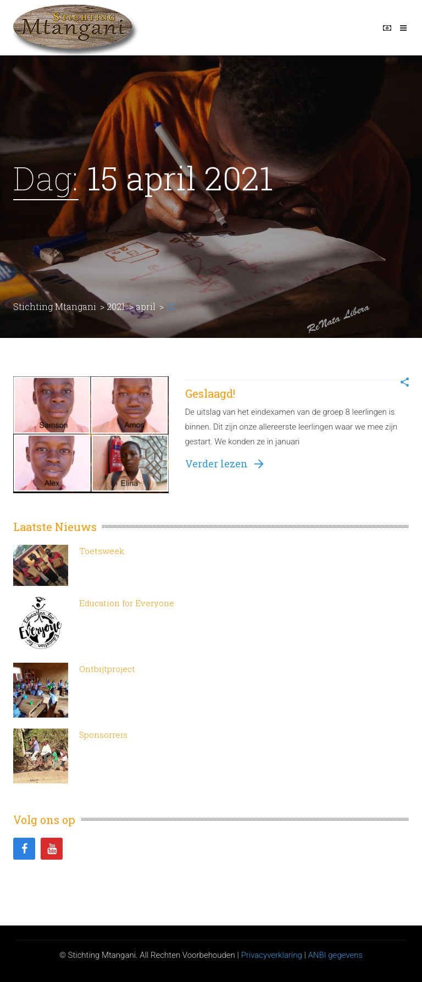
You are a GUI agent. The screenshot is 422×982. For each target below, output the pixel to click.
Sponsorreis (103, 734)
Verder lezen (224, 463)
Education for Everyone (126, 602)
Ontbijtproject (107, 668)
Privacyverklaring (271, 955)
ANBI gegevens (335, 955)
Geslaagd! (210, 393)
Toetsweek (101, 550)
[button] (405, 383)
